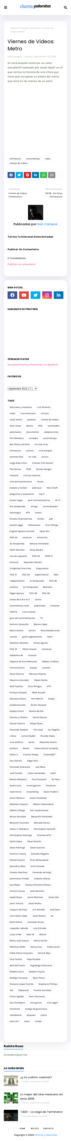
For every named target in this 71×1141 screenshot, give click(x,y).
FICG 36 (53, 581)
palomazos (15, 432)
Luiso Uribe (15, 934)
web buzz (37, 487)
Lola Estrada (39, 928)
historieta (15, 1009)
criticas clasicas (31, 475)
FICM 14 (48, 556)
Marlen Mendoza (18, 779)
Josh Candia (16, 773)
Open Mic (44, 531)
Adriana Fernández (39, 543)
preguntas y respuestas (22, 494)
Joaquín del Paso (18, 909)
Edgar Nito (32, 760)
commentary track (19, 605)
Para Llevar (15, 425)
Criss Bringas (35, 686)
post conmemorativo (39, 500)
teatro (44, 1015)
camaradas (53, 425)
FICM (28, 469)
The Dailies (15, 469)
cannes (13, 636)
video (48, 158)
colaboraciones (18, 705)
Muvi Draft (52, 487)
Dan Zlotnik (16, 760)
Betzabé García (42, 822)
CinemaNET (49, 754)
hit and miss (41, 444)
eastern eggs (16, 525)
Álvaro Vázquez (38, 705)
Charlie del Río (36, 711)
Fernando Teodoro (19, 729)
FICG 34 (26, 574)
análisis (14, 587)
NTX (28, 512)
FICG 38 (33, 593)
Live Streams (43, 407)
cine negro (52, 1002)
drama (29, 425)
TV (41, 618)
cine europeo (45, 450)
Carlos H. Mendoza (19, 829)
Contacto (48, 1128)
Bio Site (35, 1128)
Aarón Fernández (38, 798)
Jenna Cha (53, 897)
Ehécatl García (17, 860)
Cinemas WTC (44, 835)
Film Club (38, 729)
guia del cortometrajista (22, 618)
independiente (17, 581)
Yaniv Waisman (37, 996)
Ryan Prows (39, 978)
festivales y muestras (21, 407)
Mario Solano (16, 630)
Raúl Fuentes (16, 686)
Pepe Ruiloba (33, 959)
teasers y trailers (18, 487)
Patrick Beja (44, 953)
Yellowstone (34, 525)
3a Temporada (17, 543)
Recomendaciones (50, 630)
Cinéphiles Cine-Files (20, 568)
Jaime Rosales (50, 506)
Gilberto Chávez (42, 878)
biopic (51, 698)
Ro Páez (56, 779)
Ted (11, 990)
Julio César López (18, 915)
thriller (40, 518)
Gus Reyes (15, 884)
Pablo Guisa (53, 947)
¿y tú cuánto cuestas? (36, 1077)
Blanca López (40, 624)
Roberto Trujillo (37, 971)
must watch (16, 419)
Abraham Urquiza (19, 804)
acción (32, 630)
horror (38, 512)
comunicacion (17, 667)
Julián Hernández (36, 773)
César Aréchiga (17, 847)
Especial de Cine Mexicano (23, 661)
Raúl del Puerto (17, 965)
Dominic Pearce (18, 853)
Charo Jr (14, 754)
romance (54, 605)
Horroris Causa (17, 891)
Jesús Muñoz (35, 903)
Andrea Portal (17, 711)
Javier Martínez (35, 897)
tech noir (14, 1021)
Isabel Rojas (16, 897)
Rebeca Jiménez (50, 661)
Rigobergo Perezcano (41, 965)
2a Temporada (30, 587)
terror (27, 1021)
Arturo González (18, 816)
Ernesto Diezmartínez (21, 518)
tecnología (15, 512)
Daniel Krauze (40, 717)
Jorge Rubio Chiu (18, 463)
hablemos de (16, 655)
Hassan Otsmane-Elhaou (38, 884)
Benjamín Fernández (41, 816)
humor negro (16, 500)
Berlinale (47, 587)
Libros (13, 736)
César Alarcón (34, 841)
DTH (49, 686)
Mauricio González (19, 680)
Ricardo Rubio (48, 736)
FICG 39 (46, 593)
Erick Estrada (37, 866)
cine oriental (28, 612)
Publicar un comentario (21, 264)
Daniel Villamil (17, 723)
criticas (45, 413)
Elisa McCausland (39, 860)
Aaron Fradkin (51, 791)
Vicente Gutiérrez (42, 990)
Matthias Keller (17, 947)
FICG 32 (13, 537)
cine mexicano (28, 413)
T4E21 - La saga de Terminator (41, 1112)
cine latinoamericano (21, 481)
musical (32, 655)
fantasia (14, 562)
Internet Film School (42, 463)
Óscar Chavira (17, 674)
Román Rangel (43, 469)
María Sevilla (40, 940)
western (46, 667)
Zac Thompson (17, 1002)
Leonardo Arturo (35, 922)
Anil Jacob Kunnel (39, 810)
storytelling (32, 791)
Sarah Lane (15, 785)
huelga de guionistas (36, 1009)
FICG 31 (13, 574)
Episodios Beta (17, 866)
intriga (34, 506)
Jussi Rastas (39, 915)
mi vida (32, 456)
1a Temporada (37, 581)
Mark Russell (38, 692)
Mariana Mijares (37, 674)
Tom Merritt (37, 698)
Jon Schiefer (38, 909)
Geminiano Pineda (19, 878)
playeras (31, 1015)
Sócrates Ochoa (18, 698)
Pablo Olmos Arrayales (21, 953)
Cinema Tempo (30, 754)
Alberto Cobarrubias (43, 804)
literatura (51, 785)
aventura (27, 537)
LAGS (53, 773)
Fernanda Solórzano (20, 767)
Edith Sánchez (17, 550)
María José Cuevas (19, 940)
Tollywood (23, 990)
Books (26, 748)
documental (32, 432)
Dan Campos (15, 56)
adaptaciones (51, 432)
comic (38, 599)
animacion (35, 28)
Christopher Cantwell (44, 829)
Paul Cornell (16, 959)
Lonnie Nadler (28, 736)
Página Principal (19, 28)
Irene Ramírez (37, 891)
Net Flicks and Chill (20, 444)
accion (44, 456)
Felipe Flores (36, 723)
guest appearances (32, 636)
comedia (33, 438)
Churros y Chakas (19, 717)
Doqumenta (42, 568)
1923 (56, 574)
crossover (46, 649)
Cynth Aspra (16, 841)
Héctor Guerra (29, 649)
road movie (15, 791)
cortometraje (33, 158)
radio (49, 636)
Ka (52, 915)
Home (22, 1128)
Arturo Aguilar (41, 643)
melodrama (16, 1015)
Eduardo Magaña (40, 853)
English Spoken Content (22, 531)
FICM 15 (13, 612)
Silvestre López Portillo (21, 984)
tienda (38, 1021)
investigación (33, 785)
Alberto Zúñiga (17, 810)
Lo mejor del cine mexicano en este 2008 (41, 1096)
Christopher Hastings (21, 835)
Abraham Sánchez (19, 643)
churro (40, 481)
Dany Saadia (36, 550)
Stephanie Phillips (47, 984)
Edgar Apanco (17, 593)
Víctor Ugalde (17, 996)
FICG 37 (13, 649)
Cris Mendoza (17, 438)
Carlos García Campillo (46, 748)
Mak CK (30, 934)
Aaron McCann (17, 798)
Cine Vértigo (51, 525)
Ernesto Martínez (18, 872)
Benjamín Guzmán (19, 822)
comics (30, 450)
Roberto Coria (17, 971)
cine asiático (16, 742)
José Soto (55, 909)
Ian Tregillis (54, 729)
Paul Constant (39, 779)
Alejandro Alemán (33, 562)
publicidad (39, 605)
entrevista (42, 537)
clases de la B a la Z (20, 599)
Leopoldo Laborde (19, 928)
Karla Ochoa (16, 922)
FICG (40, 425)
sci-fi (57, 500)
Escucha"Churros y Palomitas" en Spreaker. (33, 364)
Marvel (42, 934)
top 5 (41, 494)
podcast (31, 419)
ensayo (33, 667)
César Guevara (37, 847)
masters (14, 475)
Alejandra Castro (48, 742)
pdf (51, 518)
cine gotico (36, 1002)
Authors (14, 748)
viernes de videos (18, 163)
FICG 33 (36, 556)
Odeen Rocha (41, 680)
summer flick (16, 456)
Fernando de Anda (42, 872)
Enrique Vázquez (18, 692)
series (31, 742)
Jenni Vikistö (16, 903)
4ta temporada (17, 506)
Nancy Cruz (36, 947)
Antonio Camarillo (19, 624)
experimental (41, 574)
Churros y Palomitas (45, 1134)
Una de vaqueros (18, 556)
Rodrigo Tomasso (19, 978)
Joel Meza (40, 767)
